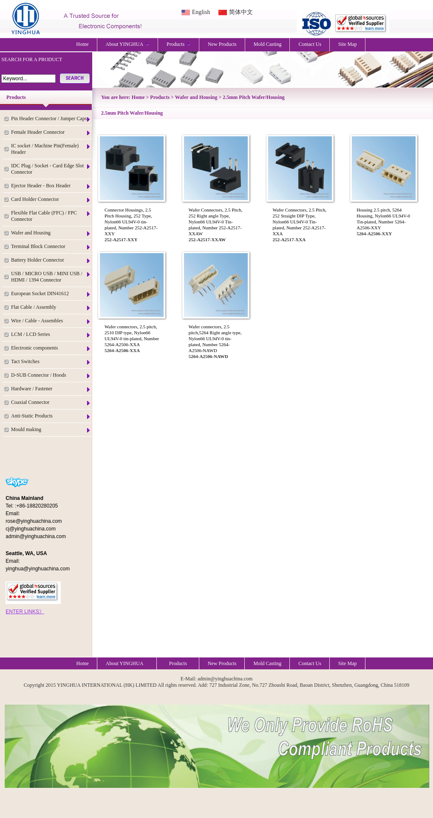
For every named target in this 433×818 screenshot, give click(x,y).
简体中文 (241, 12)
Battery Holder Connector (51, 260)
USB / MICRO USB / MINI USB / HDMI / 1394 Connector (51, 277)
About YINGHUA (128, 44)
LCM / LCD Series (51, 334)
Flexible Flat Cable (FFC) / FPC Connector (51, 216)
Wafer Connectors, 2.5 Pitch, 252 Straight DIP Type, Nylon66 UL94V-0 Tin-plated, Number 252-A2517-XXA (300, 221)
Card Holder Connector (51, 199)
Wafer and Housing (51, 233)
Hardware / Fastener (51, 389)
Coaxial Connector (51, 402)
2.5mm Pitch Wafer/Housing (253, 97)
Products (179, 44)
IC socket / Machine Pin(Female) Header (51, 149)
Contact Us (309, 44)
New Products (222, 44)
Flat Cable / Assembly (51, 307)
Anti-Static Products (51, 416)
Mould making (51, 429)
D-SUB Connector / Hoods (51, 375)
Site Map (347, 44)
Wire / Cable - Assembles (51, 321)
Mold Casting (268, 44)
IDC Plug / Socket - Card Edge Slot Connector (51, 169)
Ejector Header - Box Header (51, 186)
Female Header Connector (51, 132)
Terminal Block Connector (51, 246)
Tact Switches (51, 361)
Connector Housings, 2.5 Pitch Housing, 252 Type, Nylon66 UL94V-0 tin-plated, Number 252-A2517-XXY (131, 221)
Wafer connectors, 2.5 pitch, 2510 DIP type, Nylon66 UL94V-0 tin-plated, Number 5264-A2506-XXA (132, 335)
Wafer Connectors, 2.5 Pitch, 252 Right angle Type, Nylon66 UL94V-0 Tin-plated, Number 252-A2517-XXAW (216, 221)
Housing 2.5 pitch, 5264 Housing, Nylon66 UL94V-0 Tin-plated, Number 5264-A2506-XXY (383, 218)
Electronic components (51, 348)
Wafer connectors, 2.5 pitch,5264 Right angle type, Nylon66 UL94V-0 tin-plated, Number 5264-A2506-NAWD (215, 338)
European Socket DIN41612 (51, 294)
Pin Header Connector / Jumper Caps (51, 119)
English (201, 12)
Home (82, 44)
